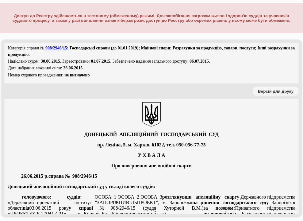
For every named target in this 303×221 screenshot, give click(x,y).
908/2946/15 (56, 48)
